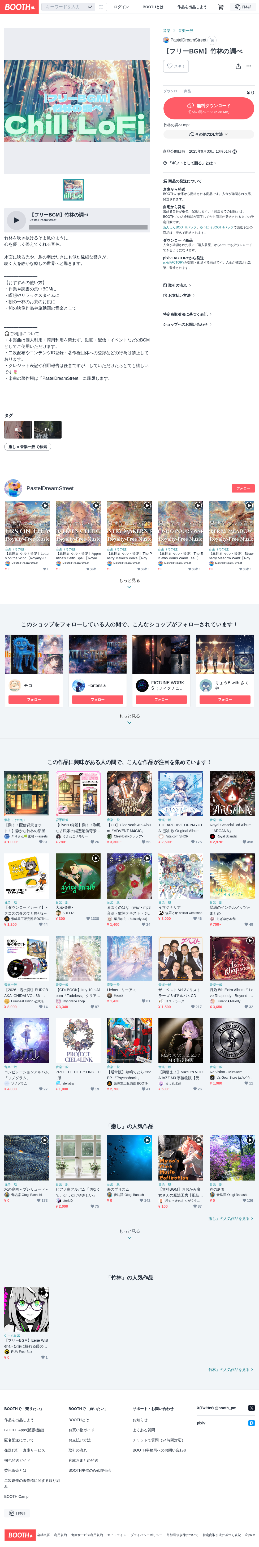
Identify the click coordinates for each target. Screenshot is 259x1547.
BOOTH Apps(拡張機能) (24, 1430)
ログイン (121, 7)
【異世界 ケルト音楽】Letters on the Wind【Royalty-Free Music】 (27, 556)
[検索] (90, 7)
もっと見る (129, 721)
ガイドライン (116, 1535)
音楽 (166, 30)
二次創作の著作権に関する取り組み (32, 1483)
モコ (28, 685)
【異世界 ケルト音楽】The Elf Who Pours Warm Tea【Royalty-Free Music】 (180, 556)
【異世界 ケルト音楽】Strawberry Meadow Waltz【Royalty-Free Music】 (231, 556)
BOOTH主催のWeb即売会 (89, 1470)
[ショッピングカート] (221, 7)
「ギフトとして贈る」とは (190, 163)
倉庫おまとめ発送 (83, 1460)
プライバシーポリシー (146, 1535)
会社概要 (43, 1535)
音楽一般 (185, 30)
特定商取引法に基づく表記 (185, 314)
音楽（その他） (16, 549)
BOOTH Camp (16, 1496)
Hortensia (97, 685)
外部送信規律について (182, 1535)
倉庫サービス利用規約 (87, 1535)
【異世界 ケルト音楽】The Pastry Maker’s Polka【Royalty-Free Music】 (129, 556)
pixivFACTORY (173, 262)
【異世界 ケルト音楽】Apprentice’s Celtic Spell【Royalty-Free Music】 (78, 556)
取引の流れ (177, 285)
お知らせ (140, 1420)
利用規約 (60, 1535)
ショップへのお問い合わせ (185, 324)
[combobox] (68, 7)
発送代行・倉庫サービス (24, 1450)
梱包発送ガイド (17, 1460)
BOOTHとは (153, 7)
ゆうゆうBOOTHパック (217, 227)
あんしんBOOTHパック (180, 227)
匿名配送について (19, 1440)
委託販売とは (15, 1470)
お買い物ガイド (81, 1430)
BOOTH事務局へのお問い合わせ (160, 1450)
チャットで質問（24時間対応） (159, 1440)
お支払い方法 (179, 295)
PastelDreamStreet (50, 488)
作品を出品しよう (192, 7)
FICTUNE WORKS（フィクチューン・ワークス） (167, 688)
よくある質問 (144, 1430)
